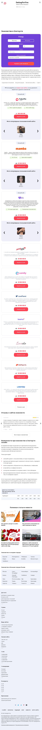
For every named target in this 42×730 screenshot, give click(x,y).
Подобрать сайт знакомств (21, 63)
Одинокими (4, 672)
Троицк (33, 556)
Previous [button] (1, 423)
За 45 (2, 687)
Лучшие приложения (6, 700)
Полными (3, 669)
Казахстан (3, 613)
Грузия (2, 615)
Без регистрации (19, 82)
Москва (5, 571)
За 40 (2, 685)
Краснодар (33, 581)
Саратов (5, 583)
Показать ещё (21, 407)
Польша (3, 617)
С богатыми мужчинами (6, 661)
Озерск (4, 559)
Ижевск (33, 583)
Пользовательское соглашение (22, 725)
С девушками (4, 654)
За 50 (2, 689)
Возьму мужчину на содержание (8, 600)
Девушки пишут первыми (7, 631)
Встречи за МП (4, 597)
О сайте (4, 710)
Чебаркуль (24, 556)
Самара (33, 575)
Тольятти (23, 583)
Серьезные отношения (8, 82)
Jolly (2, 643)
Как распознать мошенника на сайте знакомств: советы (30, 524)
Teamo (2, 641)
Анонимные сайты (5, 630)
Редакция (17, 710)
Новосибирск (24, 571)
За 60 (2, 691)
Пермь (13, 581)
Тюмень (14, 583)
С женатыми (4, 657)
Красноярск (34, 579)
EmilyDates (3, 646)
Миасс (13, 559)
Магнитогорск (34, 559)
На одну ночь (4, 602)
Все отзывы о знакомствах (21, 435)
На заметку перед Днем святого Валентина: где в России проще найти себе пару (10, 544)
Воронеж (5, 581)
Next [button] (40, 423)
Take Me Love (4, 639)
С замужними (4, 659)
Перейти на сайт (21, 116)
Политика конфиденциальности (8, 725)
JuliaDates (3, 644)
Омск (4, 579)
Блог (23, 710)
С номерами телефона (6, 626)
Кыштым (5, 556)
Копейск (23, 559)
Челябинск (5, 561)
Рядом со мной (4, 628)
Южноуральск (15, 556)
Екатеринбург (34, 571)
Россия (2, 610)
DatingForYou (22, 2)
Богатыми (3, 670)
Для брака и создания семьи (7, 595)
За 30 (2, 683)
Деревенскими (4, 674)
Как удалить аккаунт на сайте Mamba (9, 524)
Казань (4, 575)
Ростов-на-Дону (16, 579)
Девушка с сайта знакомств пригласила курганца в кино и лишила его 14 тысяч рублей (30, 544)
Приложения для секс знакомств (8, 698)
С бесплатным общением (7, 624)
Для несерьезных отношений (8, 598)
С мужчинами (4, 656)
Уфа (22, 579)
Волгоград (24, 581)
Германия (3, 611)
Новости (28, 710)
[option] (21, 423)
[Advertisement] (21, 17)
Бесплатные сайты (30, 82)
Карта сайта (35, 710)
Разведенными (4, 676)
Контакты (10, 710)
